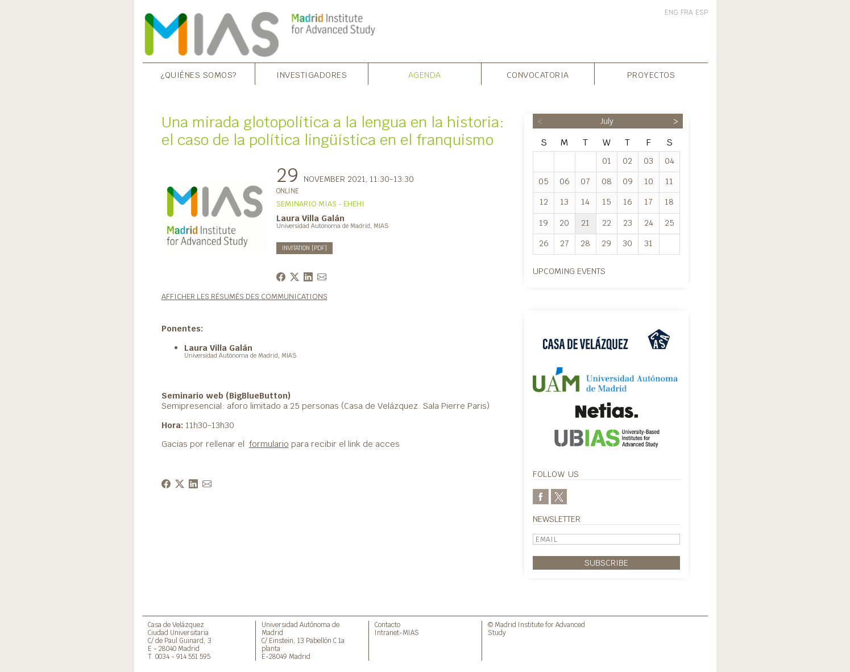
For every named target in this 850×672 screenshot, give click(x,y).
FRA (687, 12)
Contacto (387, 624)
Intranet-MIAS (397, 632)
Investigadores (311, 74)
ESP (701, 12)
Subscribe (606, 562)
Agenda (424, 74)
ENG (671, 12)
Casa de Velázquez (176, 624)
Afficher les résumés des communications (244, 296)
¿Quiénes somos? (198, 74)
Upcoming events (569, 271)
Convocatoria (538, 74)
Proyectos (651, 74)
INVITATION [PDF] (304, 248)
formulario (269, 443)
